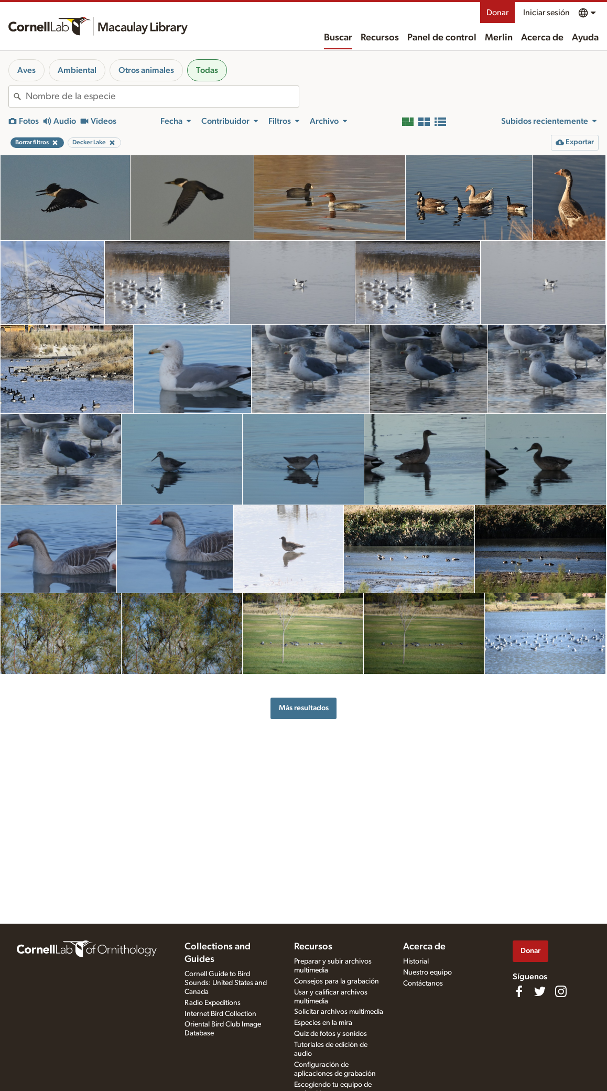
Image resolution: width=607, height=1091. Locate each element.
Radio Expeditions (213, 1003)
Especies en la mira (323, 1022)
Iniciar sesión (546, 12)
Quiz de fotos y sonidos (330, 1033)
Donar (497, 12)
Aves (26, 70)
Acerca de (542, 37)
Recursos (380, 37)
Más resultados (304, 708)
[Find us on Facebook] (519, 991)
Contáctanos (423, 983)
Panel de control (441, 37)
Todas (207, 70)
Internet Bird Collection (220, 1014)
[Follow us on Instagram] (561, 991)
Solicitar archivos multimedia (338, 1011)
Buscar (338, 37)
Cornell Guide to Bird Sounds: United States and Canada (226, 983)
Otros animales (146, 70)
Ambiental (77, 70)
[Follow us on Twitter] (540, 991)
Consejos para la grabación (336, 981)
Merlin (499, 37)
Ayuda (585, 37)
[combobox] (162, 96)
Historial (416, 961)
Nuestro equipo (427, 972)
